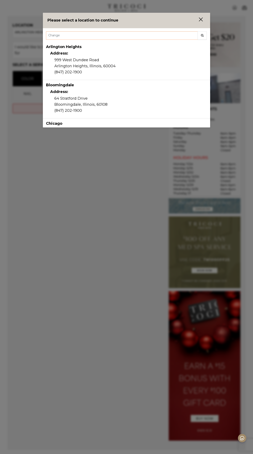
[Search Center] (122, 35)
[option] (126, 61)
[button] (198, 20)
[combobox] (126, 36)
